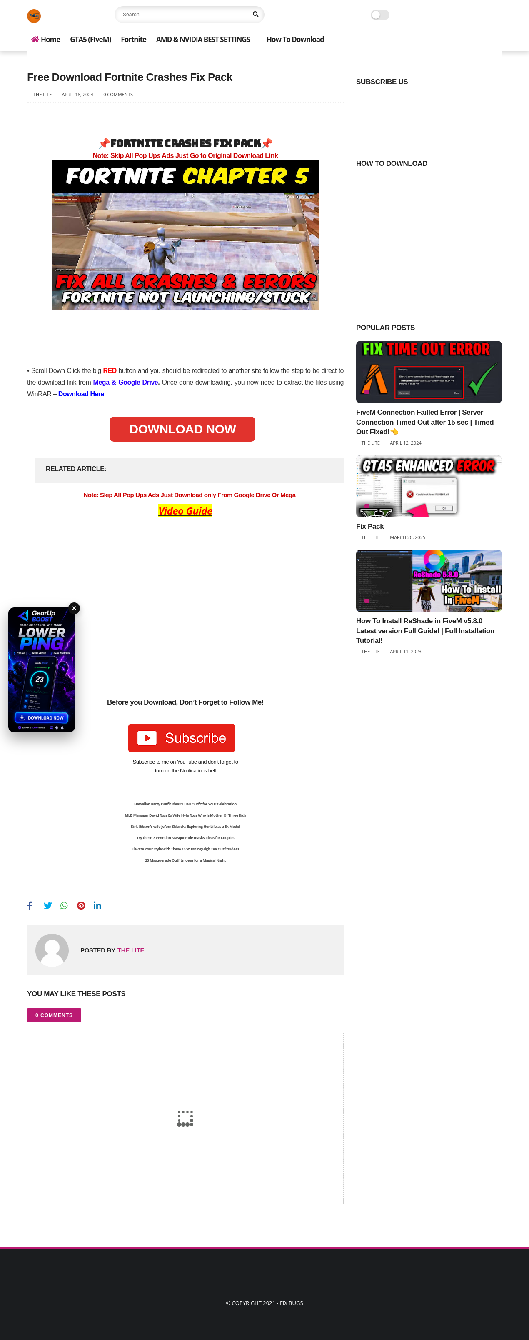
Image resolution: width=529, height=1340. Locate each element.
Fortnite (133, 39)
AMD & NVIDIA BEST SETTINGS (203, 39)
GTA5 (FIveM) (90, 39)
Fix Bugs (291, 1303)
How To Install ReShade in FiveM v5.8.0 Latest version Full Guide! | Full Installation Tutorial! (425, 631)
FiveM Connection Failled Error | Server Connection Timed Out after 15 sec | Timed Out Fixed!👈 (425, 422)
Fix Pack (370, 526)
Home (45, 39)
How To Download (295, 39)
